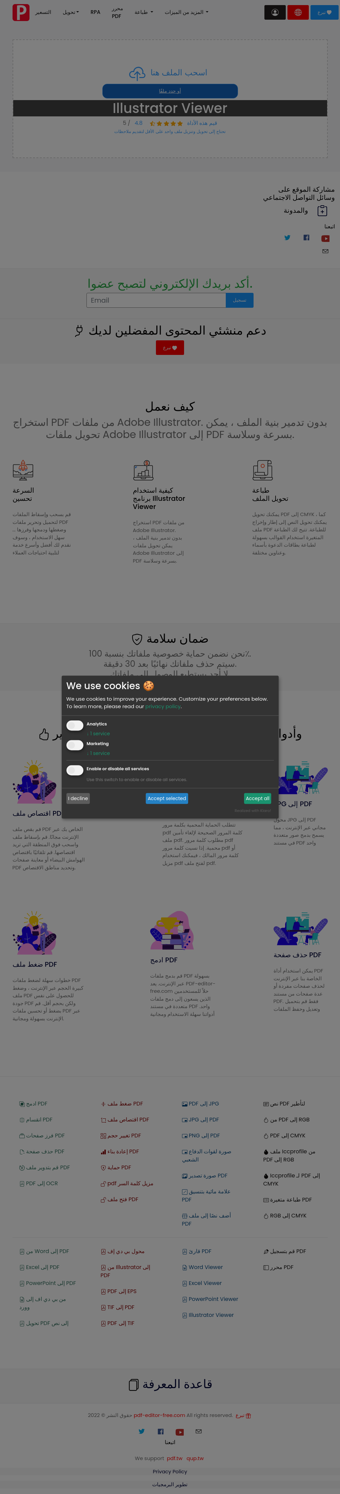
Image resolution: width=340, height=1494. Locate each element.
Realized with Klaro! (253, 810)
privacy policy (163, 706)
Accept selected (167, 798)
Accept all (257, 798)
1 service (98, 733)
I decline (78, 798)
